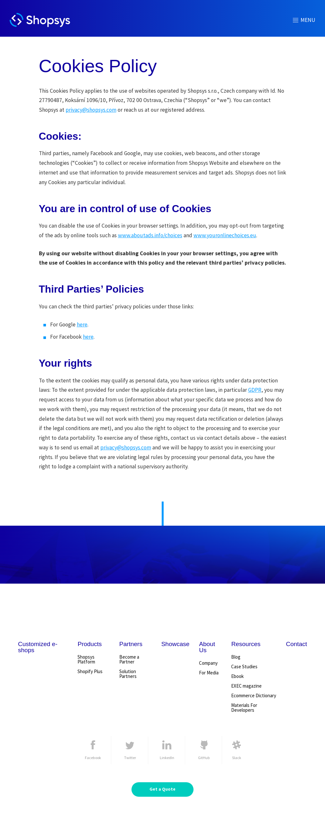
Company (208, 663)
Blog (235, 657)
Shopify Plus (90, 671)
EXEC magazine (246, 686)
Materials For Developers (244, 707)
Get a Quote (162, 789)
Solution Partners (128, 673)
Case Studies (244, 666)
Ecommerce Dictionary (253, 695)
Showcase (175, 644)
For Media (209, 673)
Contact (296, 644)
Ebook (237, 676)
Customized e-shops (38, 647)
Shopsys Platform (86, 659)
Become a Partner (129, 659)
